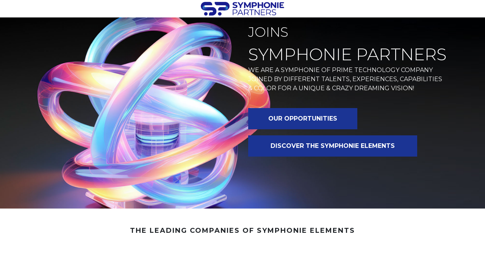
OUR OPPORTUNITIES (302, 118)
